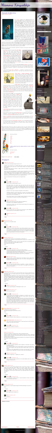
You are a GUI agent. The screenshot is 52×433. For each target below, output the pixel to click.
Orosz (42, 267)
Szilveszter (38, 278)
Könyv (46, 252)
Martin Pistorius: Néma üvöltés (43, 331)
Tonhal (44, 283)
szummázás (38, 280)
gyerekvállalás (48, 235)
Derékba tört (6, 14)
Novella (43, 264)
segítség (43, 274)
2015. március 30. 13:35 (9, 384)
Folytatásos (48, 231)
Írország (44, 243)
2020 (39, 298)
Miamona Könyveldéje (15, 5)
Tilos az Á (41, 283)
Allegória (41, 211)
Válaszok (6, 246)
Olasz (43, 266)
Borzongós (39, 217)
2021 (39, 297)
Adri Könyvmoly (12, 151)
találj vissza (49, 280)
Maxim (45, 258)
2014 (44, 208)
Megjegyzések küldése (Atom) (20, 430)
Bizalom (49, 215)
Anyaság (42, 213)
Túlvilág (45, 284)
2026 (44, 209)
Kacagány (38, 245)
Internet (38, 242)
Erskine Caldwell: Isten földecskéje (42, 321)
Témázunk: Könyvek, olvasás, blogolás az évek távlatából (45, 170)
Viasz (40, 288)
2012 (40, 208)
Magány (44, 257)
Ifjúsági (43, 240)
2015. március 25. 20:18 (9, 332)
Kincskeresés (40, 248)
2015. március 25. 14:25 (14, 315)
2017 (37, 209)
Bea (10, 140)
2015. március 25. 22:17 (9, 365)
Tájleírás (46, 280)
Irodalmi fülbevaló (46, 242)
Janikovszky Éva (48, 243)
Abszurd (41, 210)
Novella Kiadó (47, 264)
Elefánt (49, 224)
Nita (10, 153)
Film (49, 230)
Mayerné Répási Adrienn (8, 308)
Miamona (8, 208)
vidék (45, 288)
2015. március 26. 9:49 (14, 376)
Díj (45, 222)
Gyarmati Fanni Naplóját (10, 114)
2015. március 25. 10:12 (10, 271)
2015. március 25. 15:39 (14, 262)
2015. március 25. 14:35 (14, 248)
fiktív (46, 230)
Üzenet (50, 286)
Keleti (39, 247)
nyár (49, 265)
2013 (42, 208)
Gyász (38, 234)
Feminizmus (38, 229)
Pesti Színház (46, 269)
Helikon (47, 238)
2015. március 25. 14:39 (14, 226)
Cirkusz (39, 219)
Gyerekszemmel (40, 235)
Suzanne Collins (43, 275)
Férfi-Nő (42, 230)
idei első (38, 240)
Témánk (18, 19)
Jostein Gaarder (17, 84)
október (40, 308)
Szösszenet (48, 279)
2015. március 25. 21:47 (12, 213)
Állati (37, 211)
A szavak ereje (48, 209)
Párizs (38, 269)
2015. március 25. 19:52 (12, 200)
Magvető (48, 257)
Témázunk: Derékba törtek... (43, 324)
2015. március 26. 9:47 (14, 343)
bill (4, 220)
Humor (45, 239)
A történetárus (31, 85)
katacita (5, 271)
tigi (10, 142)
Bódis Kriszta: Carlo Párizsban (43, 323)
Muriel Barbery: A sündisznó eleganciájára (22, 73)
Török (38, 284)
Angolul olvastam (48, 211)
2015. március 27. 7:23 (14, 357)
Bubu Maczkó (12, 152)
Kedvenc (44, 246)
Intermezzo (46, 241)
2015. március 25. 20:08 (14, 208)
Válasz (5, 178)
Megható (49, 258)
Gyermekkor (39, 236)
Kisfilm (46, 248)
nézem (4, 103)
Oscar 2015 (45, 267)
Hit (49, 238)
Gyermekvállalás (45, 236)
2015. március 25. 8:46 (10, 162)
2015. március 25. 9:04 (8, 220)
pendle (43, 269)
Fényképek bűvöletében (44, 229)
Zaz (44, 289)
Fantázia (38, 228)
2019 (42, 209)
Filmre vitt (39, 231)
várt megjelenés (49, 287)
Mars (42, 258)
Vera (38, 288)
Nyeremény (38, 266)
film (27, 120)
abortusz (38, 210)
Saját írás (41, 273)
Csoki (45, 221)
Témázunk (9, 14)
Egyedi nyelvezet (46, 223)
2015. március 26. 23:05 (12, 353)
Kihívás (50, 247)
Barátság (39, 215)
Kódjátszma (5, 58)
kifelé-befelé (46, 247)
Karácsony (47, 245)
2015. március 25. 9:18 (9, 237)
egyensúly (38, 224)
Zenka (5, 332)
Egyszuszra (43, 224)
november (40, 307)
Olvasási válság (39, 267)
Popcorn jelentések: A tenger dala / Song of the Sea (44, 326)
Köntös (38, 252)
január (40, 336)
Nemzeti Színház (42, 263)
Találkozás (39, 281)
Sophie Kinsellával (6, 109)
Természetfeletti (39, 282)
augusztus (40, 311)
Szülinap (42, 280)
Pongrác (40, 270)
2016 (49, 208)
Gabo (49, 232)
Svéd (47, 275)
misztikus (44, 260)
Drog (37, 223)
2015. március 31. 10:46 (14, 390)
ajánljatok (47, 210)
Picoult (50, 269)
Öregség (38, 268)
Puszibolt (25, 64)
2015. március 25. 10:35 (12, 285)
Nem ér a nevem (47, 262)
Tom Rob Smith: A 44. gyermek (17, 120)
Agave (44, 210)
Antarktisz (38, 213)
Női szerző (42, 265)
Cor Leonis (42, 219)
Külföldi (43, 254)
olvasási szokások (47, 266)
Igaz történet (48, 240)
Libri (37, 256)
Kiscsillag (44, 248)
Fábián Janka (48, 227)
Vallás (42, 287)
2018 (40, 209)
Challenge (44, 218)
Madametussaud (40, 257)
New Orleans (47, 263)
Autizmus (48, 214)
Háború (50, 236)
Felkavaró (48, 228)
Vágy (39, 287)
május (40, 315)
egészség (41, 223)
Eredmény (44, 226)
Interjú (41, 241)
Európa (38, 227)
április (40, 316)
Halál (43, 237)
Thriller (38, 283)
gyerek (42, 234)
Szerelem (44, 276)
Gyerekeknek (47, 234)
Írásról (41, 242)
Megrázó (40, 259)
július (40, 312)
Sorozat (38, 275)
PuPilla (5, 162)
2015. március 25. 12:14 (12, 289)
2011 (37, 208)
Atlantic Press (41, 214)
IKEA (37, 241)
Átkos (37, 214)
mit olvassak (48, 260)
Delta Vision (38, 222)
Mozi (46, 261)
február (40, 335)
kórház (41, 249)
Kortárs (49, 249)
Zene (47, 289)
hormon (42, 239)
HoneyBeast (38, 239)
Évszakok (42, 227)
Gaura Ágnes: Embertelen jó (43, 333)
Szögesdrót (43, 279)
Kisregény (49, 248)
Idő (40, 240)
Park (40, 269)
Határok (38, 238)
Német (38, 263)
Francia (38, 232)
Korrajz (44, 249)
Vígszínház (48, 288)
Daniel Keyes (48, 221)
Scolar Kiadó (39, 274)
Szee (11, 139)
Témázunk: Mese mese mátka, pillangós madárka (45, 164)
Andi (11, 141)
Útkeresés (39, 286)
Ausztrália (45, 214)
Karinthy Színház (39, 246)
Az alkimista (17, 94)
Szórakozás (39, 279)
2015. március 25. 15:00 (12, 256)
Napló (38, 262)
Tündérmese (49, 284)
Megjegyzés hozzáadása (6, 401)
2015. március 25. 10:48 (15, 308)
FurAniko (46, 232)
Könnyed (41, 252)
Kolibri (39, 249)
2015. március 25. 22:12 (14, 325)
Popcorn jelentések (46, 270)
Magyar (38, 258)
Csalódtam (48, 220)
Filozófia (44, 231)
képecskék (42, 247)
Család (42, 220)
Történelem (41, 284)
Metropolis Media (48, 259)
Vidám (43, 288)
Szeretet (49, 276)
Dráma (48, 222)
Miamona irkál (39, 260)
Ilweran (11, 138)
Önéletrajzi (49, 267)
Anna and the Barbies (46, 212)
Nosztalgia (40, 264)
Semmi (46, 274)
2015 (47, 208)
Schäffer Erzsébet (46, 273)
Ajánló (50, 210)
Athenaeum (48, 213)
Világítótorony (38, 289)
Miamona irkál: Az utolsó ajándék (43, 332)
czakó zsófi (46, 219)
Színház (48, 278)
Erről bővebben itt (11, 91)
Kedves (49, 246)
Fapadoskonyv (44, 228)
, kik (19, 112)
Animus (40, 212)
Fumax (42, 232)
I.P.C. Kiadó (48, 239)
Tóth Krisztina (48, 283)
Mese (44, 259)
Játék (44, 244)
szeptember (41, 310)
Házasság (42, 238)
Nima (5, 237)
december (40, 306)
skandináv (49, 274)
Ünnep (44, 286)
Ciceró (50, 218)
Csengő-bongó (39, 221)
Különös (49, 254)
